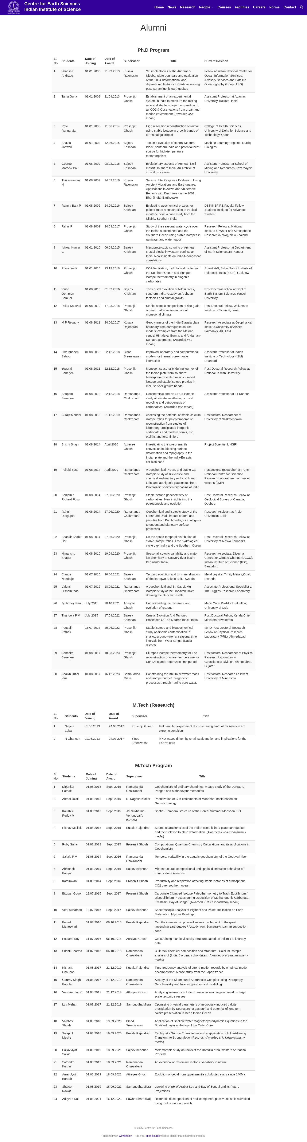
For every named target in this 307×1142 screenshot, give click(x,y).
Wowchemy (125, 1135)
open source (153, 1135)
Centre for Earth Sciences (52, 6)
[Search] (301, 7)
